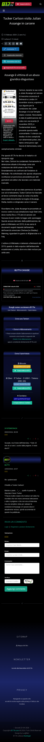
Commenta (10, 48)
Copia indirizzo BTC (21, 370)
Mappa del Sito (22, 645)
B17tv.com (15, 730)
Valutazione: (9, 533)
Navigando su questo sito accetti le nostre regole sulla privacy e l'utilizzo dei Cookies (22, 701)
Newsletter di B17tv (12, 61)
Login (7, 527)
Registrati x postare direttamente (22, 527)
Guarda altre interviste (13, 55)
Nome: (7, 541)
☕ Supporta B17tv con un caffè (14, 68)
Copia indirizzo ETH (21, 387)
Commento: (8, 561)
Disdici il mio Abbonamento (22, 339)
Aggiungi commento (16, 589)
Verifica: (7, 577)
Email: (7, 551)
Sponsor (9, 121)
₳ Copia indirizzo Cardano (22, 402)
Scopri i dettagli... (9, 140)
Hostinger (27, 736)
